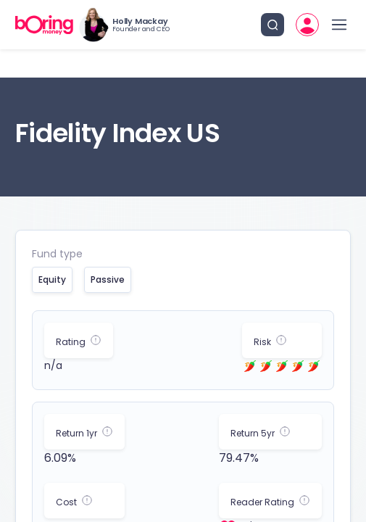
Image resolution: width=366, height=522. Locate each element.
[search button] (272, 24)
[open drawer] (339, 24)
